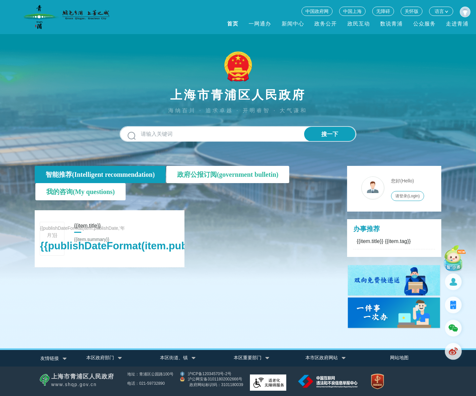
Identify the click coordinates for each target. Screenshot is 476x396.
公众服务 (424, 23)
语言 (441, 11)
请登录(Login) (407, 196)
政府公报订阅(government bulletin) (227, 174)
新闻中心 (293, 23)
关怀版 (411, 11)
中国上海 (352, 11)
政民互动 (358, 23)
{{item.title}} (384, 241)
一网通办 (260, 23)
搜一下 (329, 134)
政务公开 (325, 23)
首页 (232, 23)
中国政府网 (317, 11)
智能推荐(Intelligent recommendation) (100, 174)
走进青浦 (457, 23)
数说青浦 (391, 23)
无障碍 (383, 11)
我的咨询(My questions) (80, 191)
